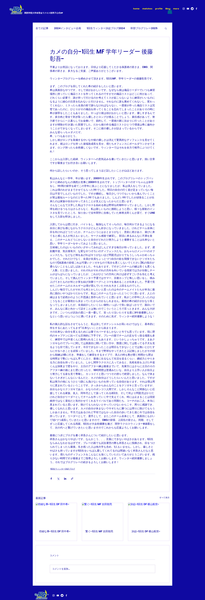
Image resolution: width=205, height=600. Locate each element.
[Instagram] (183, 8)
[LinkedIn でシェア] (65, 478)
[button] (169, 11)
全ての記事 (42, 28)
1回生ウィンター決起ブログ (62, 468)
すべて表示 (164, 497)
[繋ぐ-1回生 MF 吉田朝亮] (102, 514)
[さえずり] (192, 8)
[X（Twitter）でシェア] (58, 478)
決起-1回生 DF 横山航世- (146, 531)
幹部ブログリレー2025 (144, 28)
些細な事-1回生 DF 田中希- (54, 531)
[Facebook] (196, 8)
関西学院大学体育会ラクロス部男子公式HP (43, 13)
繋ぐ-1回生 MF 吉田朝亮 (99, 531)
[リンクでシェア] (72, 478)
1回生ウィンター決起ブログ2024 (106, 28)
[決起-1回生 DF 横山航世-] (148, 514)
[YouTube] (187, 8)
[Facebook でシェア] (51, 478)
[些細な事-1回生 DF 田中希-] (56, 514)
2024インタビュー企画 (67, 28)
